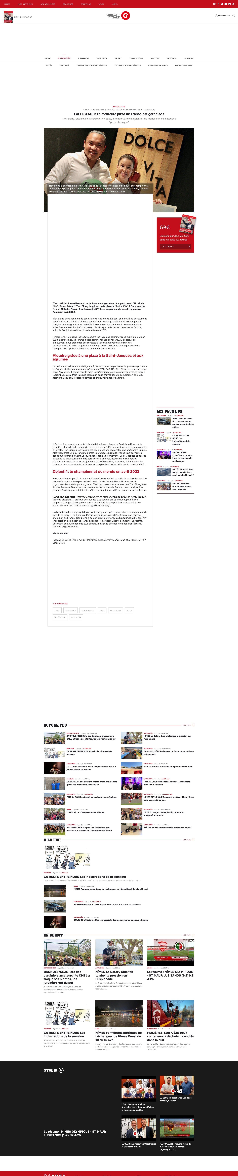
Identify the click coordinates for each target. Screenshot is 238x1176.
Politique (83, 58)
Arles (101, 4)
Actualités (64, 58)
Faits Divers (136, 58)
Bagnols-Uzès (48, 4)
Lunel (115, 4)
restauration (88, 610)
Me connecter (224, 15)
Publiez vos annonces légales (92, 65)
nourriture (60, 617)
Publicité (64, 65)
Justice (155, 58)
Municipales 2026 (183, 65)
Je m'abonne (168, 247)
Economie (102, 58)
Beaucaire (68, 4)
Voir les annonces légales (127, 65)
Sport (118, 58)
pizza (129, 610)
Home (48, 58)
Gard (57, 610)
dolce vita (76, 617)
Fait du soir (115, 610)
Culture (171, 58)
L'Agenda (188, 58)
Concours (70, 610)
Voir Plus (186, 725)
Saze (102, 610)
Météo (49, 65)
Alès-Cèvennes (25, 4)
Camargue (86, 4)
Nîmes (7, 4)
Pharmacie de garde (158, 65)
